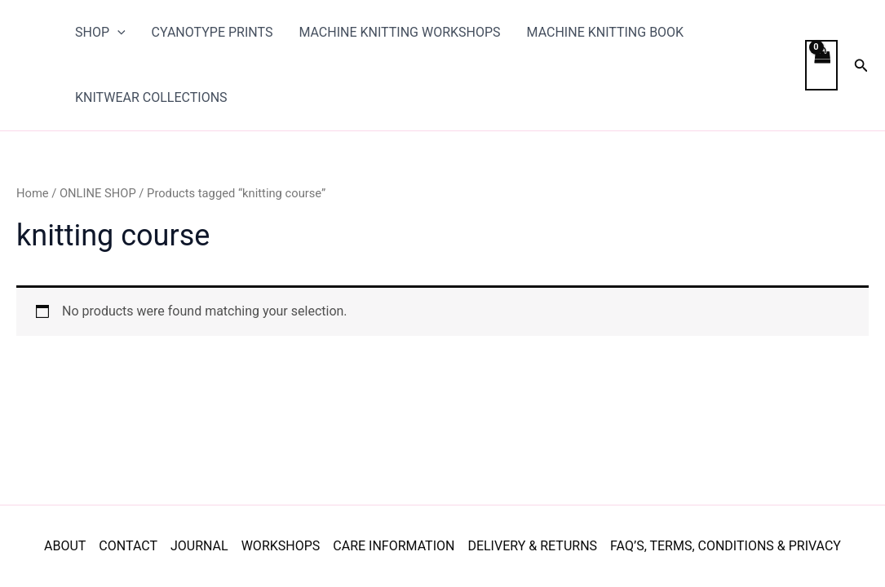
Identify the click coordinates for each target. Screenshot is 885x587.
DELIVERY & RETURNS (532, 546)
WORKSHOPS (281, 546)
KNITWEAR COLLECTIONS (151, 97)
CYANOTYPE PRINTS (212, 32)
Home (32, 193)
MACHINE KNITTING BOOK (605, 32)
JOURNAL (199, 546)
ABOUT (65, 546)
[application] (117, 32)
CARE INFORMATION (393, 546)
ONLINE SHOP (98, 193)
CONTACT (128, 546)
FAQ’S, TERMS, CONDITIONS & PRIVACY (725, 546)
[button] (861, 65)
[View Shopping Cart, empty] (821, 65)
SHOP (100, 32)
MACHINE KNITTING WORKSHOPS (399, 32)
